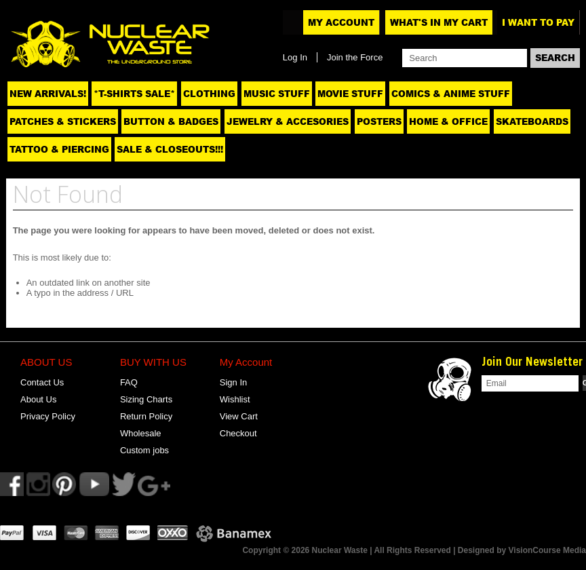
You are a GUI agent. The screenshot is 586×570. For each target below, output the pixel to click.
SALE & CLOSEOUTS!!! (170, 149)
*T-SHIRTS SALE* (134, 94)
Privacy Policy (47, 416)
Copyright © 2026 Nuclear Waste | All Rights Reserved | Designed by (375, 550)
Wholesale (140, 433)
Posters (379, 121)
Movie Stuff (350, 94)
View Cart (239, 416)
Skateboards (532, 121)
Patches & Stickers (62, 121)
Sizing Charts (146, 399)
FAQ (129, 382)
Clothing (209, 94)
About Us (38, 399)
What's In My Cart (439, 22)
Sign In (233, 382)
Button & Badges (170, 121)
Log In (295, 57)
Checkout (238, 433)
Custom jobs (144, 450)
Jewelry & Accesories (288, 121)
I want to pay (538, 22)
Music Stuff (276, 94)
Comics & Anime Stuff (450, 94)
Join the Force (355, 57)
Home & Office (448, 121)
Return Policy (146, 416)
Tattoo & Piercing (59, 149)
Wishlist (235, 399)
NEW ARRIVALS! (47, 94)
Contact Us (42, 382)
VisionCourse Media (547, 550)
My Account (341, 22)
